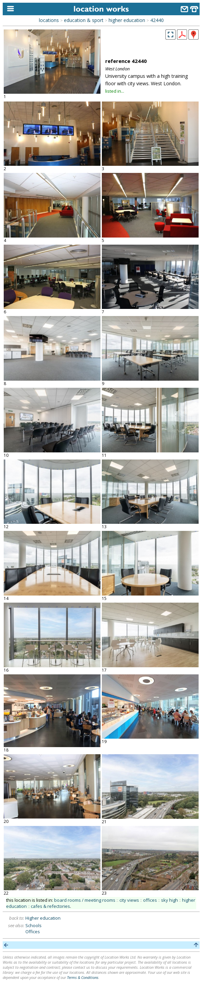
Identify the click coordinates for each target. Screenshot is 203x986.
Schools (33, 925)
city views (129, 900)
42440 (157, 20)
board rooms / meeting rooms (84, 900)
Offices (32, 931)
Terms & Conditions (82, 977)
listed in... (114, 91)
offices (150, 900)
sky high (169, 900)
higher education (127, 20)
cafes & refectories (50, 906)
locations (49, 20)
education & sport (84, 20)
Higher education (43, 918)
